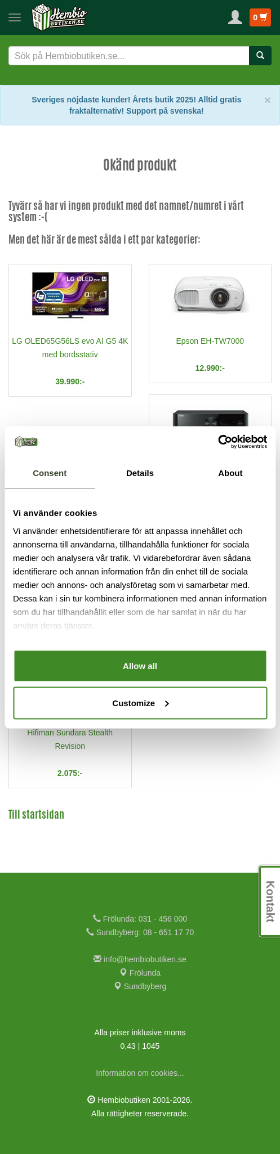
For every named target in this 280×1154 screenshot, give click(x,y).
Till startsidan (36, 816)
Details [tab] (140, 473)
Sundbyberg (140, 986)
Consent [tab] (49, 473)
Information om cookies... (140, 1072)
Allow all (140, 666)
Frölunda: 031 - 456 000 (140, 918)
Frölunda (140, 972)
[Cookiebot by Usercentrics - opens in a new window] (217, 441)
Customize (140, 702)
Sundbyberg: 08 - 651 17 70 (140, 932)
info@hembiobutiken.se (140, 959)
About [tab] (230, 473)
